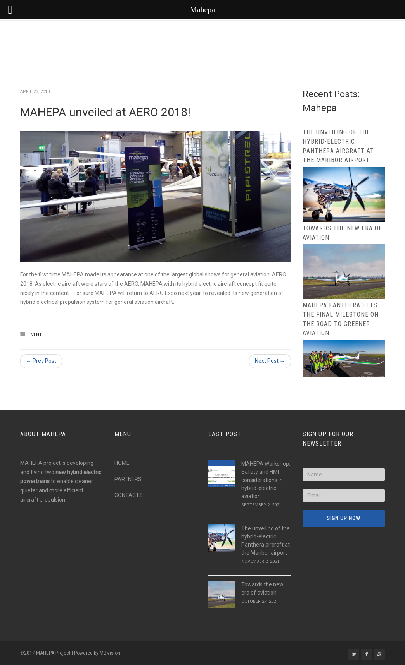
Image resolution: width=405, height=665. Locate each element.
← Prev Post (41, 361)
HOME (122, 463)
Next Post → (270, 361)
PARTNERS (128, 479)
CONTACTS (128, 495)
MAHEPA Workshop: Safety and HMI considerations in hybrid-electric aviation (265, 480)
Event (35, 334)
